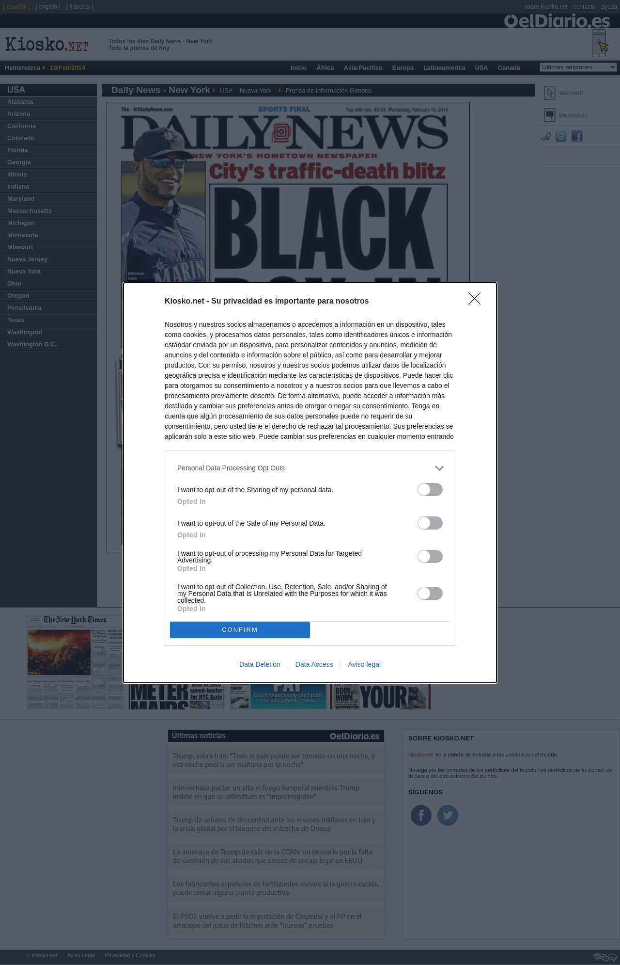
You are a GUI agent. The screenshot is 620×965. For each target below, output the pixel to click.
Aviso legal (364, 664)
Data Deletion (259, 664)
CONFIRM (240, 629)
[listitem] (310, 468)
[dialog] (310, 483)
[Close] (477, 301)
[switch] (430, 489)
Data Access (314, 664)
